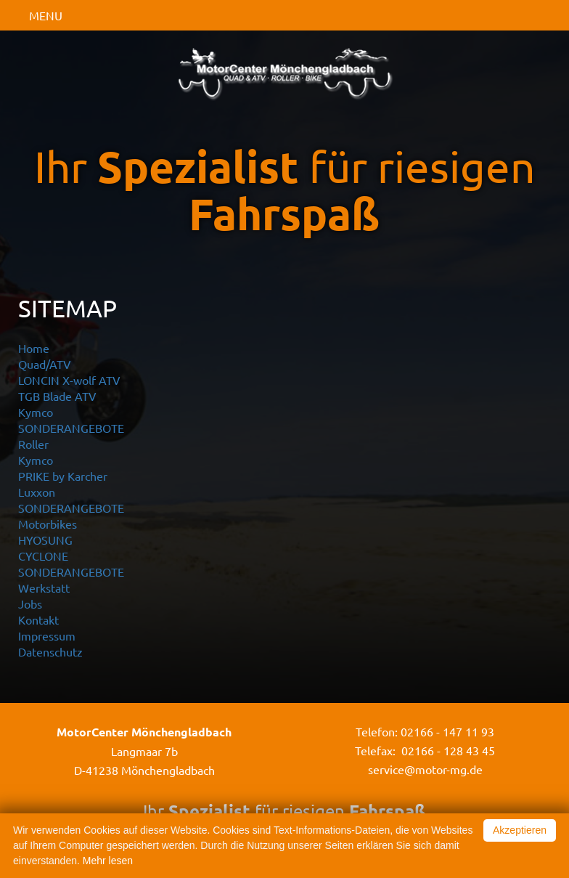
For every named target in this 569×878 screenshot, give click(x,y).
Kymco (35, 412)
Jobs (30, 603)
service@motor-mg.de (425, 769)
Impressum (46, 635)
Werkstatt (44, 587)
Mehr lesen (108, 860)
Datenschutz (50, 651)
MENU (45, 15)
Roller (33, 443)
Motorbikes (47, 523)
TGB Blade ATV (57, 396)
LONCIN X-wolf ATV (69, 380)
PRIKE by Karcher (62, 475)
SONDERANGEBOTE (71, 427)
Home (33, 348)
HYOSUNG (45, 539)
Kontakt (38, 619)
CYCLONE (43, 555)
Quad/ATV (44, 364)
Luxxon (36, 491)
